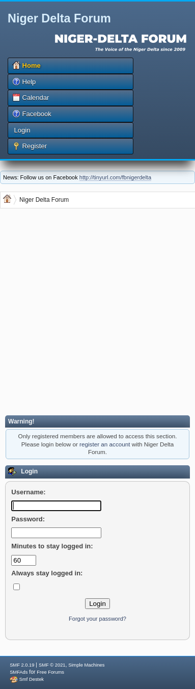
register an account (104, 444)
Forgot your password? (97, 619)
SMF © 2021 (52, 665)
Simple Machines (86, 665)
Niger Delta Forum (59, 18)
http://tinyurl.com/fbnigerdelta (115, 177)
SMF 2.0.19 (22, 665)
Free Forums (50, 672)
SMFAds (18, 672)
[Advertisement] (95, 313)
